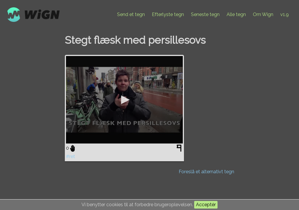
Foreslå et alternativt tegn (206, 171)
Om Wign (263, 14)
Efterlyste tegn (168, 14)
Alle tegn (236, 14)
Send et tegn (131, 14)
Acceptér (206, 204)
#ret (70, 156)
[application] (124, 100)
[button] (124, 99)
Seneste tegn (205, 14)
